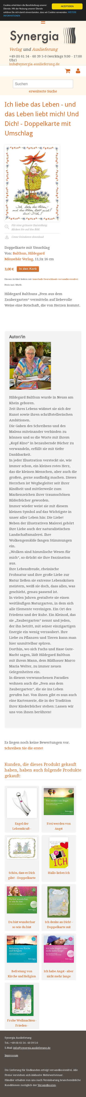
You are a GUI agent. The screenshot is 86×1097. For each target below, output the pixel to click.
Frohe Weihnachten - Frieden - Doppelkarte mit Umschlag (21, 1023)
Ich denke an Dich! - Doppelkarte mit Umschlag (59, 924)
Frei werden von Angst (59, 826)
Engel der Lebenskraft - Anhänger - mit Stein (22, 826)
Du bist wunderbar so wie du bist (21, 924)
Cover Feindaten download (27, 237)
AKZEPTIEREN (67, 6)
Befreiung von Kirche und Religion (22, 974)
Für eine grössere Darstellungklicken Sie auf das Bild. (29, 227)
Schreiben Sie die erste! (24, 748)
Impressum (11, 1055)
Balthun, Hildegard (29, 253)
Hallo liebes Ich (59, 873)
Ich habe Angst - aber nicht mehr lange (59, 974)
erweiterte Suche (43, 91)
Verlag (15, 49)
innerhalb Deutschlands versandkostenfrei (55, 279)
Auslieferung (45, 49)
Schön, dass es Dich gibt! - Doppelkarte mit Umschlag (22, 875)
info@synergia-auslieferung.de (34, 64)
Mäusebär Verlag (19, 259)
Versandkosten (47, 1085)
